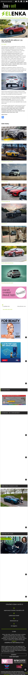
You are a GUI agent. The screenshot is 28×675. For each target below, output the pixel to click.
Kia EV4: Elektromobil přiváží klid (7, 263)
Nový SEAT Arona (4, 181)
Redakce (7, 674)
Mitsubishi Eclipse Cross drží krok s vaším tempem (10, 243)
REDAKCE (14, 641)
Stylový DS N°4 (4, 223)
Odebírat (13, 654)
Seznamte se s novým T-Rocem (7, 161)
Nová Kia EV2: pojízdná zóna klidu (7, 141)
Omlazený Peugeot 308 (5, 201)
